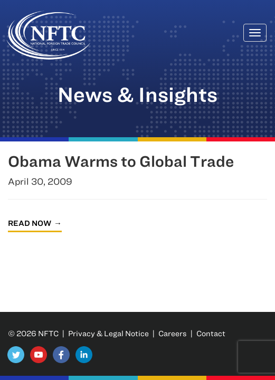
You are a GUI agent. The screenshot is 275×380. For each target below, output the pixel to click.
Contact (210, 333)
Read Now (29, 222)
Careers (172, 333)
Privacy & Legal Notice (108, 333)
